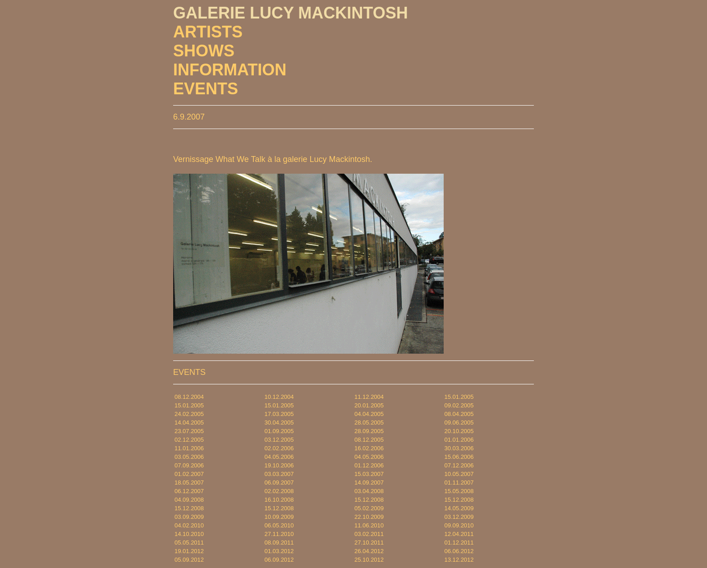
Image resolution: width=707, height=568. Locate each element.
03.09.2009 (189, 516)
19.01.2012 (189, 551)
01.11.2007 (459, 482)
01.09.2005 (279, 431)
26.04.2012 (369, 551)
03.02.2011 (369, 534)
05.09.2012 (189, 559)
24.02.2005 (189, 414)
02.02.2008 (279, 491)
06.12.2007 (189, 491)
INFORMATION (229, 69)
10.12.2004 (279, 396)
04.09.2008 (189, 499)
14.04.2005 (189, 422)
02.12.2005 (189, 439)
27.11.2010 (279, 534)
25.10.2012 (369, 559)
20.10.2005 (459, 431)
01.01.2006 (459, 439)
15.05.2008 (459, 491)
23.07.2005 (189, 431)
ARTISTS (208, 32)
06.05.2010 (279, 525)
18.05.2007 (189, 482)
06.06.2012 (459, 551)
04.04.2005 (369, 414)
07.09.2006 (189, 465)
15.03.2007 (369, 474)
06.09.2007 (279, 482)
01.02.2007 (189, 474)
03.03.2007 (279, 474)
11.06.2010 (369, 525)
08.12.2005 (369, 439)
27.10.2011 (369, 542)
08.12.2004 (189, 396)
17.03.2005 (279, 414)
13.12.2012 (459, 559)
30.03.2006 (459, 448)
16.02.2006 (369, 448)
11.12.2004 (369, 396)
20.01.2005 (369, 405)
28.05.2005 (369, 422)
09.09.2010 (459, 525)
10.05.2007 (459, 474)
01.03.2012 (279, 551)
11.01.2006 (189, 448)
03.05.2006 (189, 456)
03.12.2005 (279, 439)
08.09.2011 (279, 542)
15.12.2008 (369, 499)
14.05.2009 (459, 508)
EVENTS (205, 88)
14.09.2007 (369, 482)
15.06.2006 (459, 456)
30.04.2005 (279, 422)
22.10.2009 (369, 516)
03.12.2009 (459, 516)
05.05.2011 (189, 542)
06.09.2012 (279, 559)
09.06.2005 (459, 422)
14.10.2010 (189, 534)
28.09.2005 (369, 431)
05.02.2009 (369, 508)
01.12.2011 (459, 542)
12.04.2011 (459, 534)
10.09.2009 (279, 516)
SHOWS (203, 51)
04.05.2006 (279, 456)
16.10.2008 (279, 499)
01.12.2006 (369, 465)
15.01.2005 (459, 396)
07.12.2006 (459, 465)
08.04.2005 (459, 414)
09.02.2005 (459, 405)
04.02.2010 (189, 525)
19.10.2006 (279, 465)
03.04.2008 (369, 491)
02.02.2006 (279, 448)
